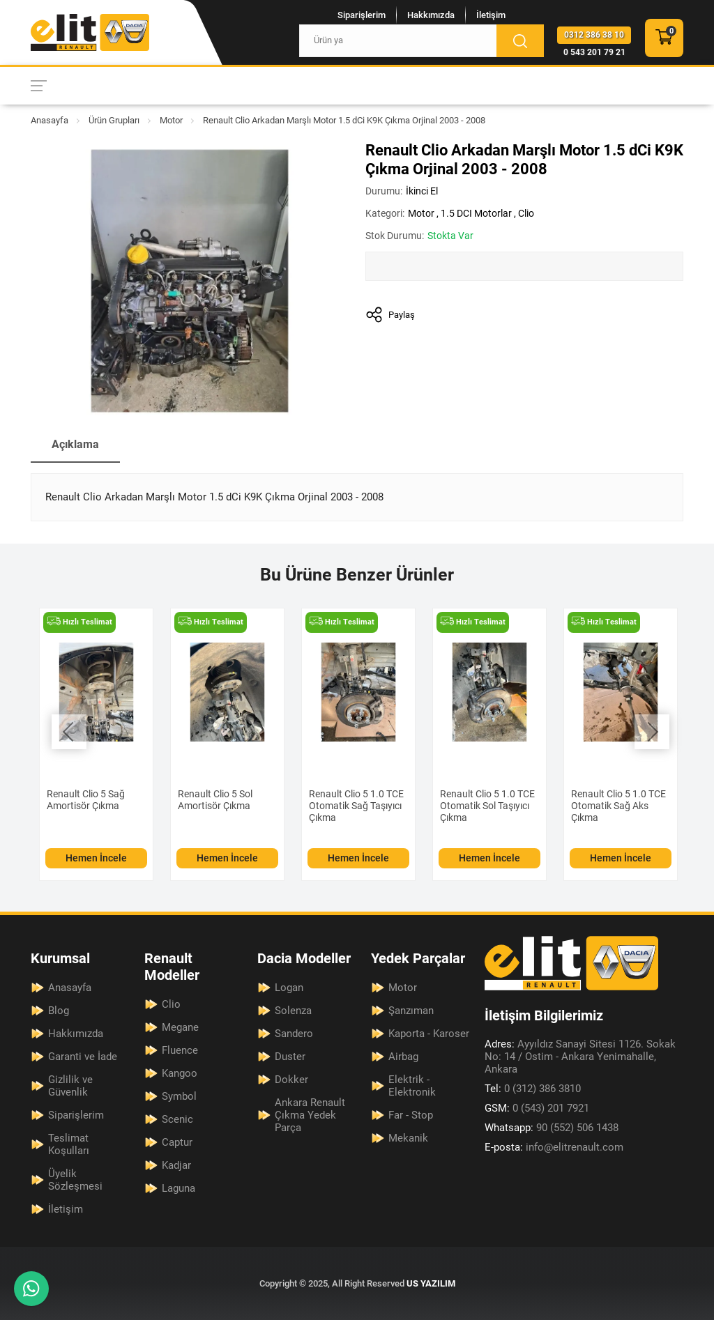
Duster (290, 1056)
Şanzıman (411, 1010)
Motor (171, 120)
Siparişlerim (361, 15)
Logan (289, 987)
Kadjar (176, 1165)
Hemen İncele (96, 858)
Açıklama (75, 444)
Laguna (178, 1188)
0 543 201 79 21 (594, 52)
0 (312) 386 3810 (533, 1088)
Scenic (177, 1119)
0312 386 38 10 (594, 35)
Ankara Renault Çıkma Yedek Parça (310, 1115)
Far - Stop (410, 1115)
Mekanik (408, 1138)
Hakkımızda (431, 15)
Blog (58, 1010)
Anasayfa (49, 120)
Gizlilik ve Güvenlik (70, 1085)
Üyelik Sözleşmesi (75, 1179)
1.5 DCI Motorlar (476, 213)
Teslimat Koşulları (68, 1144)
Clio (526, 213)
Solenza (293, 1010)
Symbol (179, 1096)
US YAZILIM (431, 1283)
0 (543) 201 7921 (537, 1108)
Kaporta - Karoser (428, 1033)
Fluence (180, 1050)
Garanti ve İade (82, 1056)
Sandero (294, 1033)
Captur (177, 1142)
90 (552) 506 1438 (551, 1127)
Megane (180, 1027)
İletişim (491, 15)
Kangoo (179, 1073)
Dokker (291, 1079)
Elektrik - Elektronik (412, 1085)
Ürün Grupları (114, 120)
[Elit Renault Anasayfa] (90, 32)
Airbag (403, 1056)
